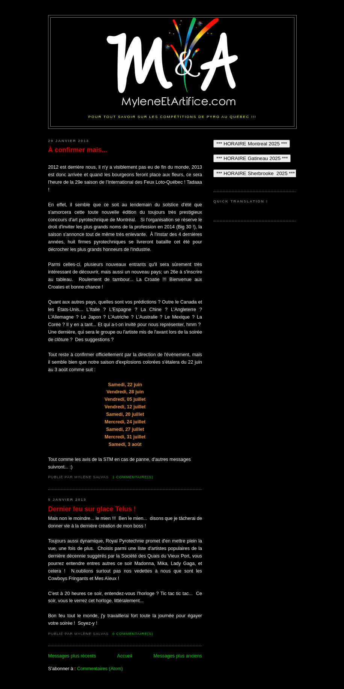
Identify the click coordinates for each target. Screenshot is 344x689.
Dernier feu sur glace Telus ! (92, 509)
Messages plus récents (72, 656)
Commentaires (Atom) (100, 668)
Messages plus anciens (177, 656)
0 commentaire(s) (132, 634)
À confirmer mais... (77, 150)
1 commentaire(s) (132, 477)
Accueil (124, 656)
